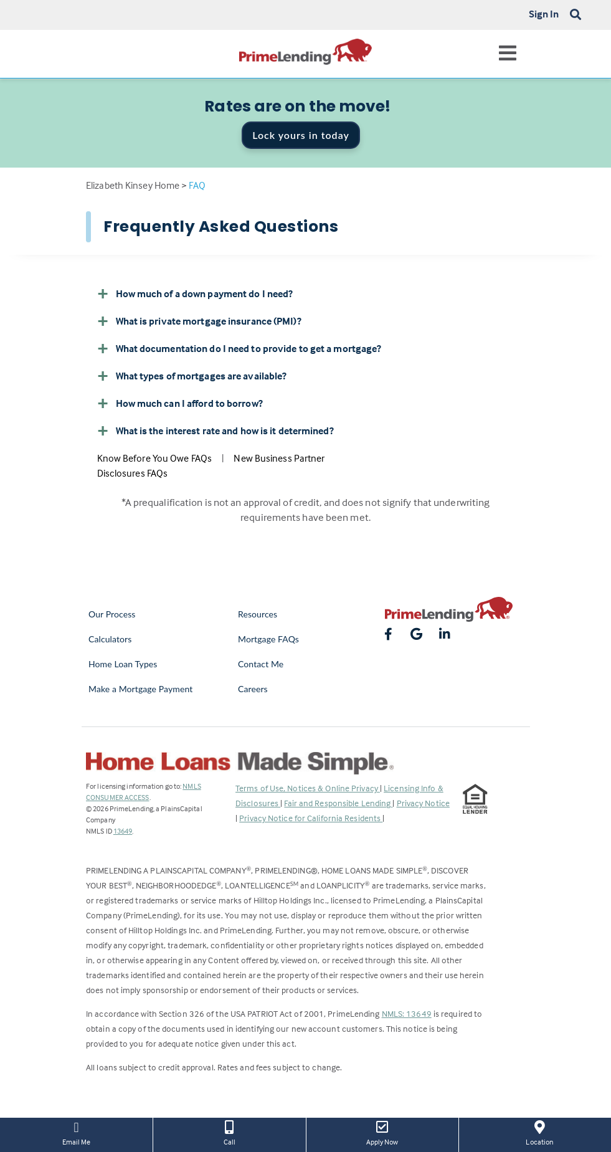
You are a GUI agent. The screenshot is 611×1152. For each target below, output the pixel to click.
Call (229, 1132)
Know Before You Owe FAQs (154, 458)
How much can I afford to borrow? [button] (180, 403)
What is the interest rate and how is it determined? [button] (215, 430)
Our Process (112, 614)
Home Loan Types (123, 664)
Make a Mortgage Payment (140, 688)
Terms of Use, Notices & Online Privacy (307, 788)
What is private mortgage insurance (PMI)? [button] (199, 320)
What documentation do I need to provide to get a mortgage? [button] (239, 348)
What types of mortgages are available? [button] (192, 375)
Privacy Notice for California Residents (310, 817)
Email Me (76, 1132)
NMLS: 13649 (407, 1013)
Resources (257, 614)
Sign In (544, 13)
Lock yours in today (300, 135)
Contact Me (260, 664)
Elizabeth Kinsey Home (132, 185)
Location (539, 1132)
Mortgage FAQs (268, 639)
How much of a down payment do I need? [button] (195, 293)
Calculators (109, 639)
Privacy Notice (423, 802)
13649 (123, 830)
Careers (253, 688)
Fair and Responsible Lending (338, 802)
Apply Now (382, 1132)
